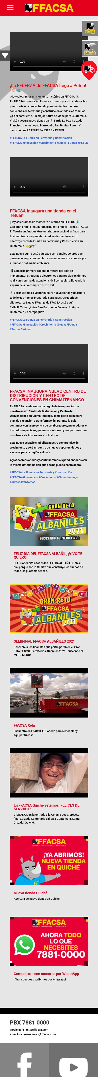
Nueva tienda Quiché (30, 893)
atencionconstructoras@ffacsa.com (33, 1034)
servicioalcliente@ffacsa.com (29, 1029)
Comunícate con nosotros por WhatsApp (46, 974)
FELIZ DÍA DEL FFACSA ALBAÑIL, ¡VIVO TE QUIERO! (48, 555)
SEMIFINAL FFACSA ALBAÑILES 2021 (44, 641)
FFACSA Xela (24, 725)
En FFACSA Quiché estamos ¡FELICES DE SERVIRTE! (46, 807)
